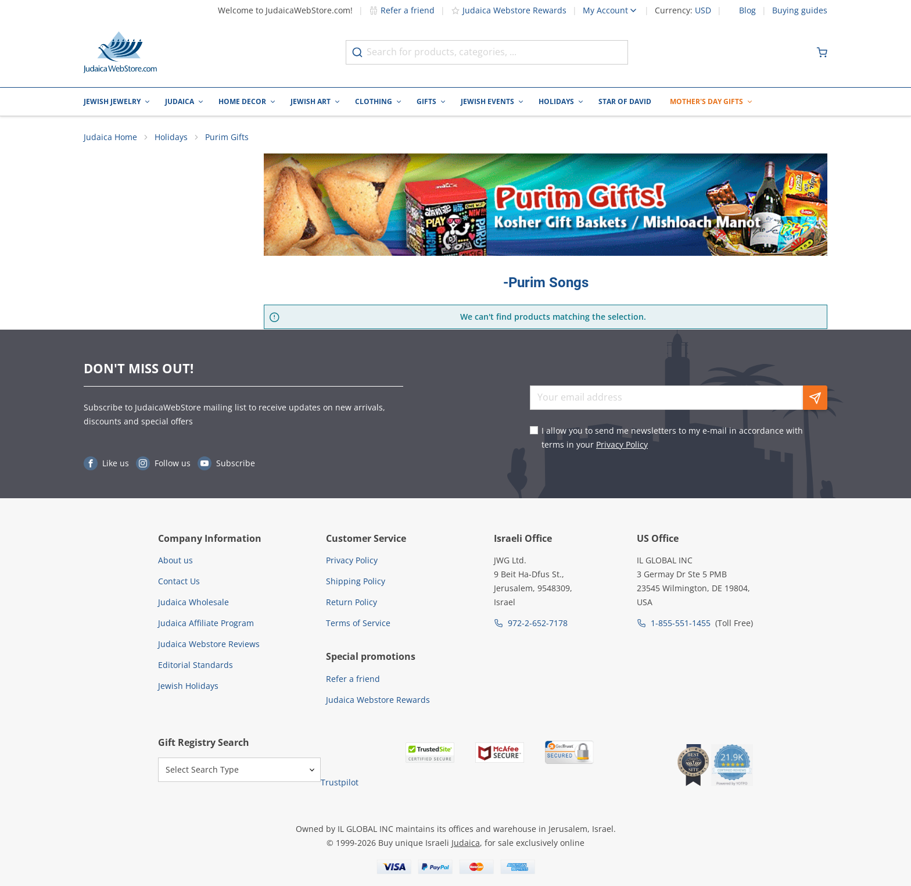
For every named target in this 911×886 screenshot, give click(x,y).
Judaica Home (110, 136)
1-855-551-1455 (681, 622)
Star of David (624, 101)
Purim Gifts (227, 136)
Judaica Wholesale (193, 602)
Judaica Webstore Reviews (209, 643)
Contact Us (179, 581)
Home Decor (242, 101)
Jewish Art (310, 101)
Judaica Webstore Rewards (508, 10)
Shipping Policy (355, 581)
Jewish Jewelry (112, 101)
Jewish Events (487, 101)
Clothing (373, 101)
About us (175, 560)
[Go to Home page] (120, 52)
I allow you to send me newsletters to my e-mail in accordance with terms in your (672, 437)
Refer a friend (402, 10)
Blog (747, 10)
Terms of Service (358, 622)
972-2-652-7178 (538, 622)
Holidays (556, 101)
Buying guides (799, 10)
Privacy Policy (622, 444)
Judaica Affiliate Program (206, 622)
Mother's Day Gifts (706, 101)
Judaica (179, 101)
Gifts (426, 101)
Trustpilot (339, 782)
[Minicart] (822, 52)
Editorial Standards (195, 664)
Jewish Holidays (188, 685)
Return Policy (351, 602)
